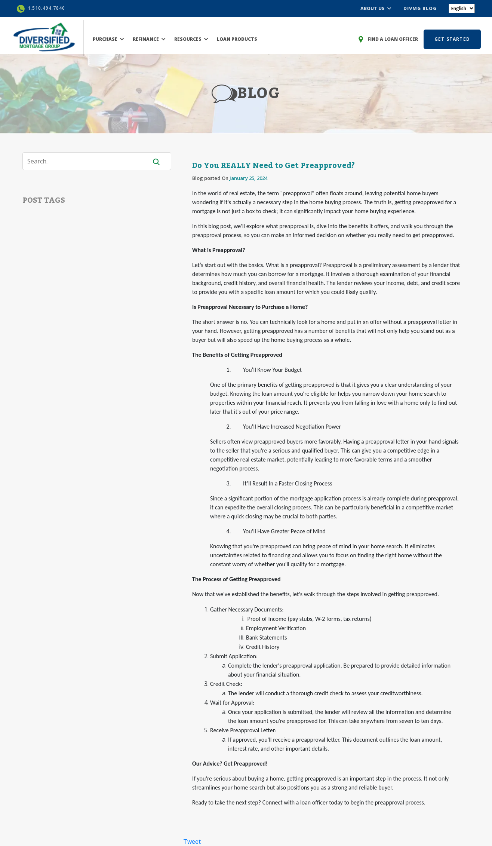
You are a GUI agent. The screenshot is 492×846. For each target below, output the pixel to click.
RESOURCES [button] (191, 39)
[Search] (90, 161)
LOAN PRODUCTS (237, 39)
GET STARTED (452, 39)
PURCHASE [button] (108, 39)
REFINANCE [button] (149, 39)
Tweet (192, 841)
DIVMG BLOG (420, 8)
